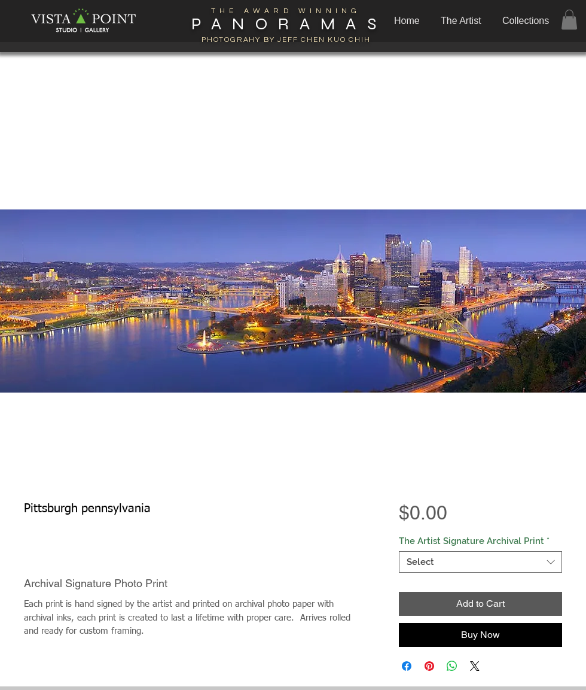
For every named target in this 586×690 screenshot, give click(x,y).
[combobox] (480, 562)
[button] (527, 21)
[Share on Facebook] (406, 666)
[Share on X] (475, 666)
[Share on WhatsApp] (452, 666)
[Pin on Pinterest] (429, 666)
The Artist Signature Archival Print (474, 541)
